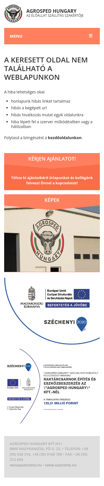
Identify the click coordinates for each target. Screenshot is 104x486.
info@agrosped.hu (26, 465)
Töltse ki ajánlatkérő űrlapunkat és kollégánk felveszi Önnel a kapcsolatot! (52, 180)
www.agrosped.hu (61, 465)
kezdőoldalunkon (65, 137)
